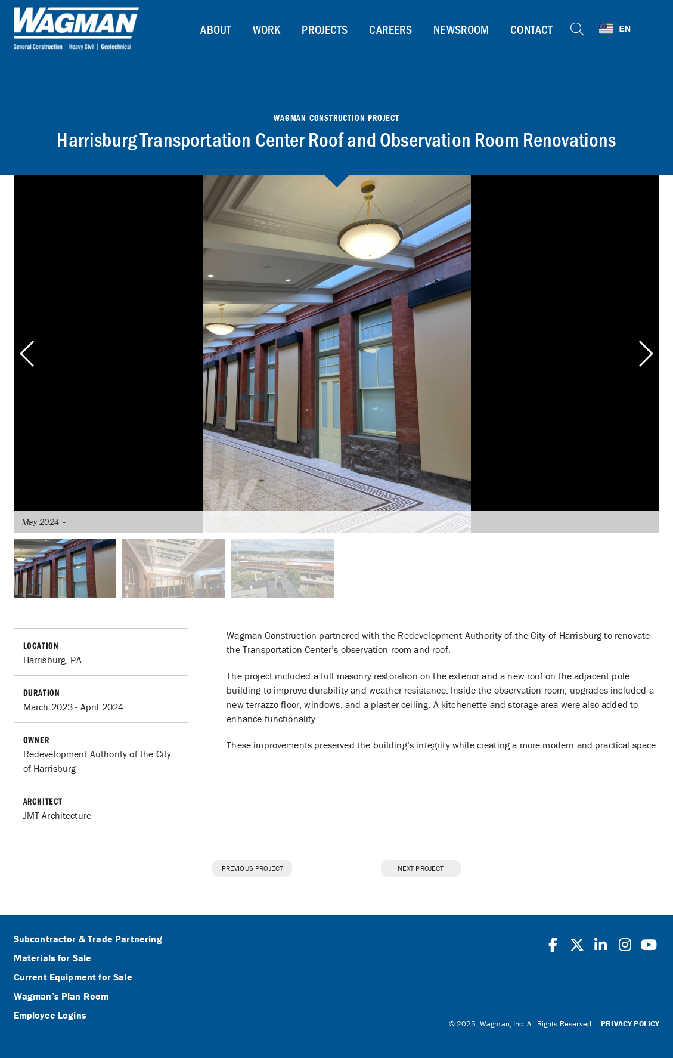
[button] (645, 354)
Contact (531, 29)
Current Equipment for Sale (73, 977)
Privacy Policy (630, 1024)
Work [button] (267, 29)
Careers (390, 29)
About (215, 29)
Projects (325, 29)
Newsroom (461, 29)
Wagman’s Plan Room (61, 996)
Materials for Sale (53, 958)
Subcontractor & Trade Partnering (88, 939)
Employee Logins (50, 1015)
